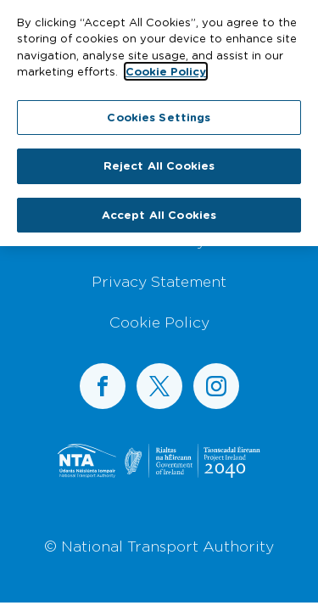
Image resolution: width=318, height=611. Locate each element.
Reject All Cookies (159, 161)
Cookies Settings (158, 113)
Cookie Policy (159, 321)
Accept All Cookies (159, 210)
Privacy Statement (159, 281)
